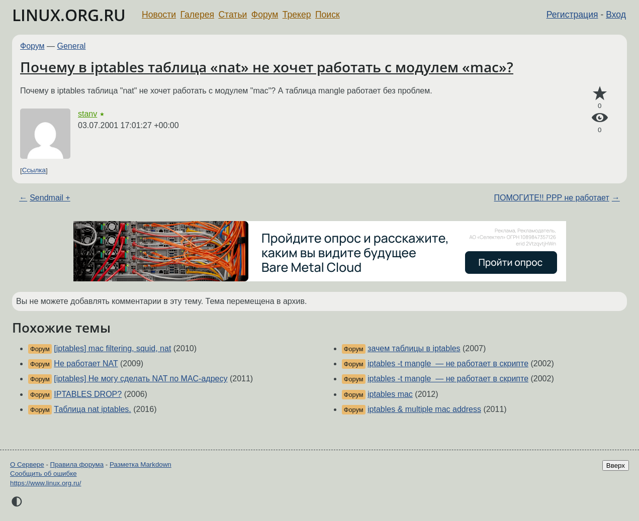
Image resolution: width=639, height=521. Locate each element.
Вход (616, 15)
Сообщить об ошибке (43, 473)
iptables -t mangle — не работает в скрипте (448, 363)
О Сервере (27, 464)
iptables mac (390, 394)
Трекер (297, 15)
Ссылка (34, 170)
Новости (159, 15)
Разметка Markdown (140, 464)
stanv (87, 114)
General (71, 46)
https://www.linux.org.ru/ (45, 483)
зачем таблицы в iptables (414, 348)
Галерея (197, 15)
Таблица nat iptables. (92, 409)
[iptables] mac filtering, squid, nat (112, 348)
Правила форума (77, 464)
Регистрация (572, 15)
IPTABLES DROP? (88, 394)
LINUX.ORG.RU (69, 15)
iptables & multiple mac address (424, 409)
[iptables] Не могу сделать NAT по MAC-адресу (140, 378)
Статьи (232, 15)
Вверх (615, 465)
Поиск (327, 15)
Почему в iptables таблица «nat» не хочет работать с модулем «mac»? (266, 66)
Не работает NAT (86, 363)
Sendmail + (50, 197)
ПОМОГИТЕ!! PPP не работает (551, 197)
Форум (264, 15)
